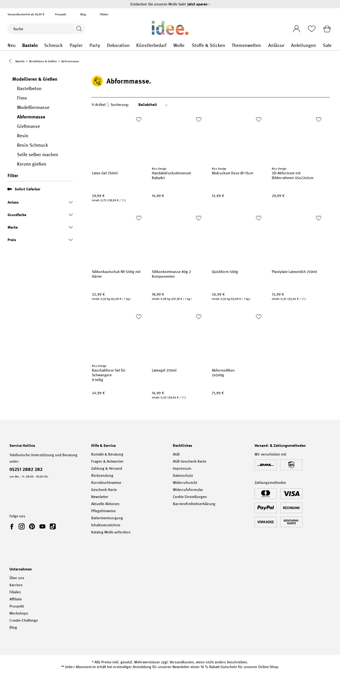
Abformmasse (31, 117)
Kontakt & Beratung (107, 454)
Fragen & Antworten (107, 461)
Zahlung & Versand (106, 468)
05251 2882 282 (25, 469)
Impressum (182, 468)
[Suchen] (78, 29)
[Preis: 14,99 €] (177, 196)
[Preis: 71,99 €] (237, 393)
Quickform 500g (225, 272)
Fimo (22, 98)
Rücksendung (102, 475)
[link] (12, 526)
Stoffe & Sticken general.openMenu (228, 45)
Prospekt (60, 14)
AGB (176, 454)
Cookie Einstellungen (190, 496)
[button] (11, 61)
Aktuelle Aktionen (105, 503)
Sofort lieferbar (27, 189)
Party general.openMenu (103, 45)
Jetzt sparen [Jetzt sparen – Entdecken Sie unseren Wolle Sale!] (198, 4)
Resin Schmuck (32, 145)
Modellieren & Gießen (34, 79)
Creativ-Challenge (23, 620)
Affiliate (15, 599)
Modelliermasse (33, 108)
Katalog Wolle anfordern (111, 532)
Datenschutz (183, 475)
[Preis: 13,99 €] (297, 295)
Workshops (18, 613)
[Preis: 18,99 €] (177, 295)
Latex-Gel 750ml (105, 173)
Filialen (104, 14)
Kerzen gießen (31, 164)
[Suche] (39, 29)
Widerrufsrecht (185, 482)
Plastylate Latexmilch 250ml (294, 272)
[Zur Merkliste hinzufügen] (138, 120)
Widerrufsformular (188, 489)
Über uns (16, 577)
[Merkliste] (310, 29)
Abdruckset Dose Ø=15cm (232, 173)
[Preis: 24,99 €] (117, 393)
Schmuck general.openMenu (66, 45)
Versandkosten (182, 662)
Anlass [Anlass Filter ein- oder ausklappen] (40, 202)
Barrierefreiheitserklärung (194, 503)
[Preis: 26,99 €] (237, 295)
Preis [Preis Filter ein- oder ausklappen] (40, 240)
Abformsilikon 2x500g (223, 373)
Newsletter (99, 496)
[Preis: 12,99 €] (237, 196)
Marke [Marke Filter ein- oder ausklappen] (40, 227)
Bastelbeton (29, 89)
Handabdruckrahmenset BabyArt (171, 176)
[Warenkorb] (327, 29)
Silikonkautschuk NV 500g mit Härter (116, 274)
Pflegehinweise (103, 510)
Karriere (15, 584)
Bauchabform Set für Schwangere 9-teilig (109, 375)
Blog (83, 14)
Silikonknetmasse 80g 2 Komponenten (171, 274)
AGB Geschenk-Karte (189, 461)
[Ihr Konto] (294, 27)
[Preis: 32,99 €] (117, 295)
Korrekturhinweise (106, 482)
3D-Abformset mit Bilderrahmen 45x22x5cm (293, 176)
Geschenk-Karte (104, 489)
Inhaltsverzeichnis (105, 525)
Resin (22, 136)
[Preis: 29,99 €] (117, 196)
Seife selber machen (37, 155)
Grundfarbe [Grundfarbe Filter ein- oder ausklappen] (40, 215)
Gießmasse (28, 127)
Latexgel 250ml (164, 370)
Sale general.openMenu (332, 45)
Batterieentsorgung (107, 517)
